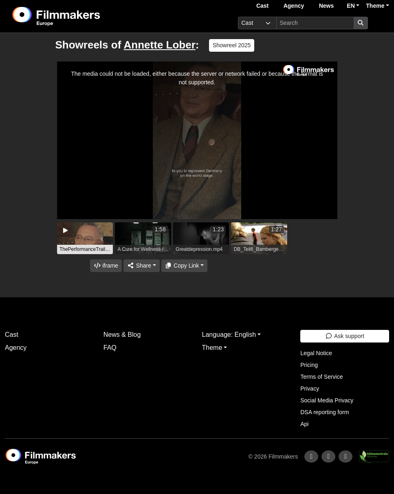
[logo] (76, 16)
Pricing (309, 365)
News (326, 5)
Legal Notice (316, 353)
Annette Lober (160, 45)
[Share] (141, 265)
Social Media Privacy (326, 400)
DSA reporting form (324, 412)
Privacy (309, 388)
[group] (85, 238)
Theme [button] (375, 5)
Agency (294, 5)
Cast (262, 5)
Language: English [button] (229, 334)
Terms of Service (321, 376)
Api (304, 424)
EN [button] (350, 5)
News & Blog (122, 334)
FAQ (110, 347)
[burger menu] (380, 23)
